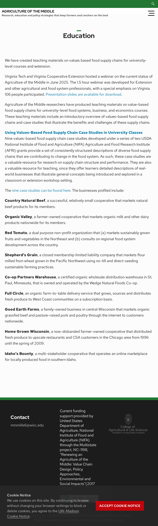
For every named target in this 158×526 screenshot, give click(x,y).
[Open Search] (153, 4)
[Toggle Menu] (151, 13)
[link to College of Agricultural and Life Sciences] (128, 424)
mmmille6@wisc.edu (27, 425)
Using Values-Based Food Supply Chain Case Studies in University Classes (74, 132)
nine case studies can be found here (41, 190)
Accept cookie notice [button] (119, 506)
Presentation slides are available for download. (84, 94)
